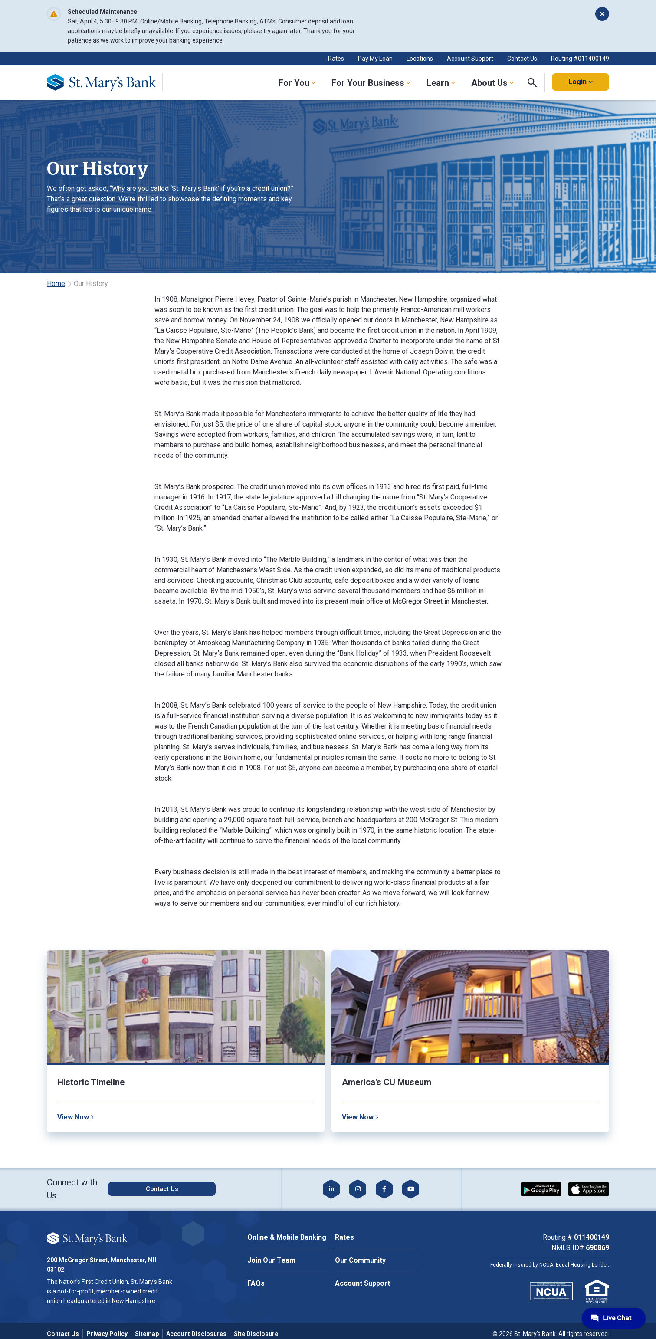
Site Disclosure (256, 1333)
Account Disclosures (196, 1333)
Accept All (104, 1250)
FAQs (256, 1283)
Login (580, 82)
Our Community (360, 1260)
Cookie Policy (105, 1223)
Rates (336, 58)
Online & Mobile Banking (286, 1237)
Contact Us (522, 58)
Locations (420, 58)
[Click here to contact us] (184, 1188)
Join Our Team (271, 1260)
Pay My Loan (375, 58)
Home (56, 283)
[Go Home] (108, 82)
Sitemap (147, 1333)
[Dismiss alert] (602, 14)
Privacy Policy (107, 1333)
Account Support (470, 58)
